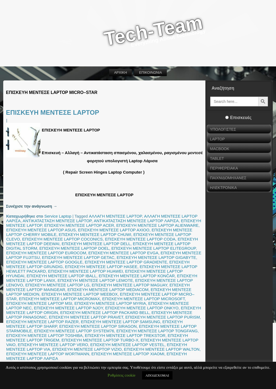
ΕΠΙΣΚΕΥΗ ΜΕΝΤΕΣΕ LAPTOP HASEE (101, 266)
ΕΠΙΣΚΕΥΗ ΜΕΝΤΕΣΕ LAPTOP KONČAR (137, 275)
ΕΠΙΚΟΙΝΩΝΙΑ (150, 72)
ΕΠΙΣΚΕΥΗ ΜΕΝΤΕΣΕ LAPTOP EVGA (123, 253)
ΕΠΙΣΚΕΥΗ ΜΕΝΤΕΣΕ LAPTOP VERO (53, 344)
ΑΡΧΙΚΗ (120, 72)
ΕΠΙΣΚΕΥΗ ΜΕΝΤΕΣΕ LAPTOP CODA (140, 239)
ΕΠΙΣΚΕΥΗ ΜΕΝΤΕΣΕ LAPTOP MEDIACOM (108, 289)
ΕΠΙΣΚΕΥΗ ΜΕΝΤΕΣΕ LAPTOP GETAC (78, 257)
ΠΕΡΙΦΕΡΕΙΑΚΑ (224, 168)
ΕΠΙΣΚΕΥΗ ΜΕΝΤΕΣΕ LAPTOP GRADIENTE (126, 262)
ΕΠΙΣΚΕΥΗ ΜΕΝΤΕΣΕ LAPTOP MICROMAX (59, 298)
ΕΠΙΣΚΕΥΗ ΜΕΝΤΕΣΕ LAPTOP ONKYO (141, 308)
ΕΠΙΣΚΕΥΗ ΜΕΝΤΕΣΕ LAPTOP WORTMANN (47, 353)
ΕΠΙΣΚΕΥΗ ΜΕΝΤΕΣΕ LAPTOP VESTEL (127, 344)
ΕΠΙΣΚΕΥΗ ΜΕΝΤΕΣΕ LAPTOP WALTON (161, 349)
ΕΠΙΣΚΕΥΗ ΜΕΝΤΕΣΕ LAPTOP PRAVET (86, 317)
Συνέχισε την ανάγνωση (31, 206)
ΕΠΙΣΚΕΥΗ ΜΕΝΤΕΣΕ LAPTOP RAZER (42, 321)
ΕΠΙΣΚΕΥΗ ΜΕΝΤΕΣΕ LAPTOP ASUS (41, 230)
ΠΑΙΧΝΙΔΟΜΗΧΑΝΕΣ (228, 178)
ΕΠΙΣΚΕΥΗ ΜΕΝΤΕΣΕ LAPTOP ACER (79, 225)
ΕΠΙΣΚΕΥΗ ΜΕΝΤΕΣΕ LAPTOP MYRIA (110, 303)
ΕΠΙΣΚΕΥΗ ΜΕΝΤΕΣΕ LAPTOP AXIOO (113, 230)
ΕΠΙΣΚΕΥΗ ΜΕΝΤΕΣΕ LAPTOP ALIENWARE (157, 225)
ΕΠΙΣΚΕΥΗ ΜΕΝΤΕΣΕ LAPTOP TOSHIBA (44, 335)
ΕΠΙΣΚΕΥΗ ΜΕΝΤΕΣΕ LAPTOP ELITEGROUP (153, 248)
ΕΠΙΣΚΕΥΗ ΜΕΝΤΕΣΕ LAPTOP (52, 112)
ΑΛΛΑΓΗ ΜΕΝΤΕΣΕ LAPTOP (115, 216)
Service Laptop (57, 216)
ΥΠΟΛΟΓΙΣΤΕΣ (223, 129)
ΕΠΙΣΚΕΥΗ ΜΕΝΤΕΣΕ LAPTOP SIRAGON (98, 326)
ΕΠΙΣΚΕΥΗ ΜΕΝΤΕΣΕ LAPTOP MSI (39, 303)
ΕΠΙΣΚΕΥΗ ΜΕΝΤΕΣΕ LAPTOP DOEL (74, 248)
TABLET (217, 158)
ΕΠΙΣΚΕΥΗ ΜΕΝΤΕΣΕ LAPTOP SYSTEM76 (74, 331)
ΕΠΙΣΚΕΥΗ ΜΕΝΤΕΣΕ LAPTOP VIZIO (87, 349)
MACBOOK (219, 149)
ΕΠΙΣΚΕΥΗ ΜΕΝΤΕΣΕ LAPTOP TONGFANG (157, 331)
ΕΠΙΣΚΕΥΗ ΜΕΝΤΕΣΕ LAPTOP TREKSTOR (125, 335)
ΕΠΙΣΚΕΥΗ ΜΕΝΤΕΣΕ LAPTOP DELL (96, 243)
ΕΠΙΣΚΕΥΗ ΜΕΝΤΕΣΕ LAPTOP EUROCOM (46, 253)
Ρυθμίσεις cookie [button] (121, 375)
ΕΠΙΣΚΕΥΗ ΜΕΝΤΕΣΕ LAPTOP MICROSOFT (143, 298)
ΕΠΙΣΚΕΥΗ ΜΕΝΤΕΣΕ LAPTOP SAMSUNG (120, 321)
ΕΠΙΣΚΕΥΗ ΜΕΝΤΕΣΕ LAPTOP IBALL (61, 275)
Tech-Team (153, 30)
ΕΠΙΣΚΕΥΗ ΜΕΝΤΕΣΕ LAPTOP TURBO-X (99, 340)
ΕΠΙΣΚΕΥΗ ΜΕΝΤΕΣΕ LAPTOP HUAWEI (85, 271)
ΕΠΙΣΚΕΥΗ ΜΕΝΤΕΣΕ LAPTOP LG (57, 285)
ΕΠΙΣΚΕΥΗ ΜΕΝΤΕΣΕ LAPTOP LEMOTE (95, 280)
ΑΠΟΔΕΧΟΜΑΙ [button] (157, 375)
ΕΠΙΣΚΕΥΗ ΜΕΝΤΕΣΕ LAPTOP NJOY (68, 308)
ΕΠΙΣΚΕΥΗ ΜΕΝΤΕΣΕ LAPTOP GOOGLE (44, 262)
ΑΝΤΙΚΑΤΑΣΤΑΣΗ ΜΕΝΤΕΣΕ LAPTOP (57, 220)
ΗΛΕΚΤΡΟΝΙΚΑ (223, 187)
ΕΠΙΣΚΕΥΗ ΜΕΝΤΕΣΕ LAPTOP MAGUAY (129, 285)
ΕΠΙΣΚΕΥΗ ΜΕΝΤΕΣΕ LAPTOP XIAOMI (127, 353)
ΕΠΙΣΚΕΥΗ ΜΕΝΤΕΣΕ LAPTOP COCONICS (62, 239)
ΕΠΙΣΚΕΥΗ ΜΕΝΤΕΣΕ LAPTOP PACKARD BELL (104, 312)
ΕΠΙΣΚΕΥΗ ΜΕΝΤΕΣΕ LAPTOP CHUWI (95, 234)
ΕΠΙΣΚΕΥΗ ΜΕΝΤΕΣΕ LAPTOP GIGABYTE (156, 257)
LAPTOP (217, 139)
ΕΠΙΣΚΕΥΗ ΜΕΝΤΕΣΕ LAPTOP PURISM (162, 317)
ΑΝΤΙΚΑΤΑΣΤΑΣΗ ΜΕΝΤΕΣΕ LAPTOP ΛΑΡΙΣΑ (136, 220)
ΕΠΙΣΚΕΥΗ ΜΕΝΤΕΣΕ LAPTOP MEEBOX (80, 294)
